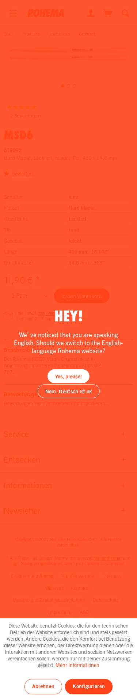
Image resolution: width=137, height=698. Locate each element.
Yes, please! (68, 376)
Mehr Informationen (77, 665)
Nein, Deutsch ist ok (68, 391)
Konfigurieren (89, 686)
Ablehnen (43, 686)
